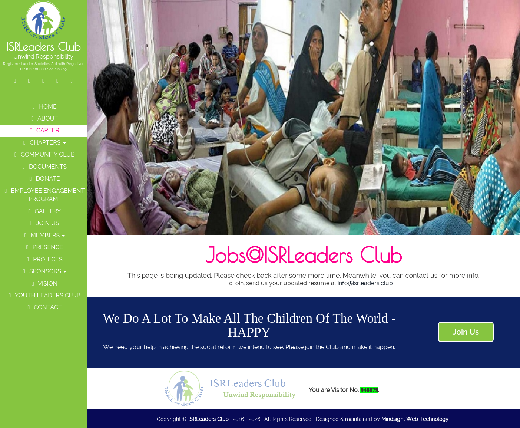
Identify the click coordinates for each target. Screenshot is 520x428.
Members (43, 235)
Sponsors (43, 271)
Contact (43, 307)
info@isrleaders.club (365, 283)
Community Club (43, 154)
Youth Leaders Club (43, 295)
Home (43, 106)
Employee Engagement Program (43, 195)
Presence (43, 247)
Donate (43, 178)
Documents (43, 166)
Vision (43, 283)
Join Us (43, 223)
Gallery (43, 211)
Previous (92, 94)
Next (514, 94)
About (43, 118)
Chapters (43, 142)
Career (43, 130)
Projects (43, 259)
